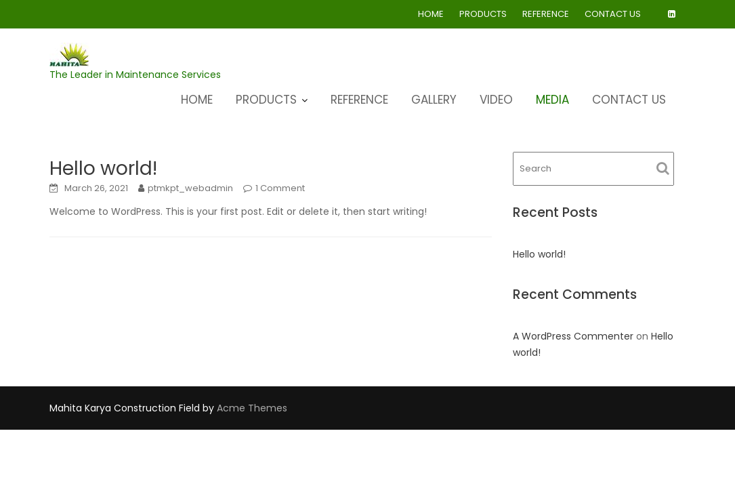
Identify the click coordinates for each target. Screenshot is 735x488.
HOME (431, 13)
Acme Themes (252, 408)
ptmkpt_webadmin (190, 188)
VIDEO (496, 100)
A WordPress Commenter (573, 336)
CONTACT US (613, 13)
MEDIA (552, 100)
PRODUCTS (483, 13)
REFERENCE (545, 13)
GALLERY (434, 100)
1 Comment (280, 188)
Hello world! (103, 168)
